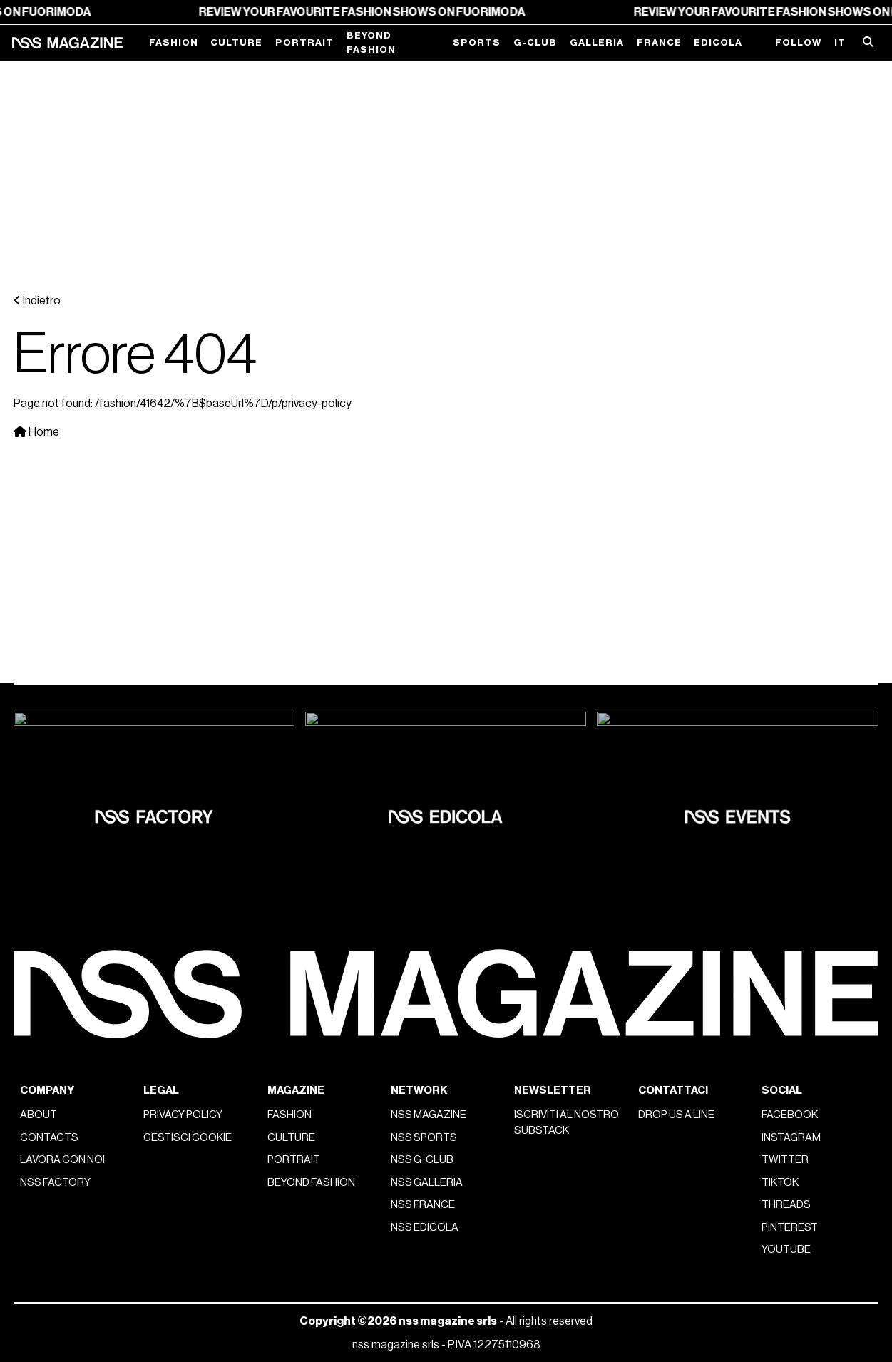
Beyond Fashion (371, 42)
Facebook (790, 677)
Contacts (49, 700)
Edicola (718, 42)
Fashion (173, 42)
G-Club (535, 42)
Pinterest (790, 789)
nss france (423, 767)
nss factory (55, 744)
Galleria (597, 42)
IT (840, 42)
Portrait (304, 42)
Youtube (786, 812)
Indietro (37, 82)
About (38, 677)
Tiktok (780, 744)
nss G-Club (422, 722)
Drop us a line (676, 677)
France (659, 42)
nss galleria (427, 744)
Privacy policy (182, 677)
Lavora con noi (62, 722)
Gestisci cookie (187, 700)
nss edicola (424, 789)
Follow (798, 42)
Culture (236, 42)
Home (36, 213)
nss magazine (428, 677)
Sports (477, 42)
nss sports (424, 700)
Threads (786, 767)
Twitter (785, 722)
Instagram (791, 700)
